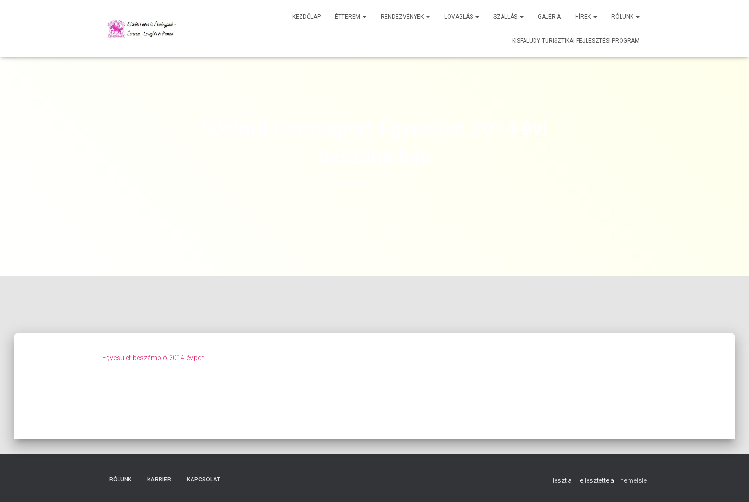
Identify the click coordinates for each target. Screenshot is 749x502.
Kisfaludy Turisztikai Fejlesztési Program (576, 40)
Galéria (549, 16)
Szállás (508, 16)
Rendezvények (405, 16)
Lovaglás (461, 16)
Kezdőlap (306, 16)
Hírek (586, 16)
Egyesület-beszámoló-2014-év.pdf (153, 357)
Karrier (159, 479)
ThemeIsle (631, 480)
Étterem (350, 16)
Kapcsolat (203, 479)
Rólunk (625, 16)
